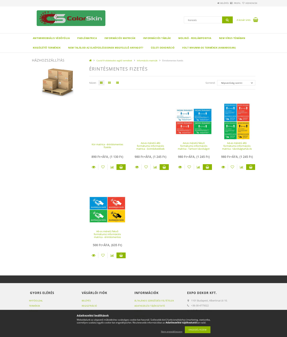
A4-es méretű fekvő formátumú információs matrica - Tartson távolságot (194, 146)
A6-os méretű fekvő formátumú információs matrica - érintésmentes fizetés (107, 235)
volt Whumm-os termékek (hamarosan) (209, 47)
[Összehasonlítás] (112, 167)
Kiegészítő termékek (47, 47)
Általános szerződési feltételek (154, 300)
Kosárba (121, 167)
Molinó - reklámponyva (194, 38)
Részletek (93, 167)
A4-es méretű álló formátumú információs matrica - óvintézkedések (150, 146)
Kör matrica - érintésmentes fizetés (107, 146)
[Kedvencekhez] (102, 167)
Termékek (34, 305)
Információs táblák (157, 38)
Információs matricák (119, 38)
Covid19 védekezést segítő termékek (114, 60)
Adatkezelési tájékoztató (149, 305)
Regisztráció (89, 305)
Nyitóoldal (36, 300)
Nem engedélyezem (171, 331)
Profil (231, 3)
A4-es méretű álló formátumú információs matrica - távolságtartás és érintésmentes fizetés (237, 147)
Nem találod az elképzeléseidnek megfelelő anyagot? (105, 47)
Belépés (214, 3)
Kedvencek (249, 3)
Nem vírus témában (232, 38)
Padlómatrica (87, 38)
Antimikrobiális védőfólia (51, 38)
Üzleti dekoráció (163, 47)
